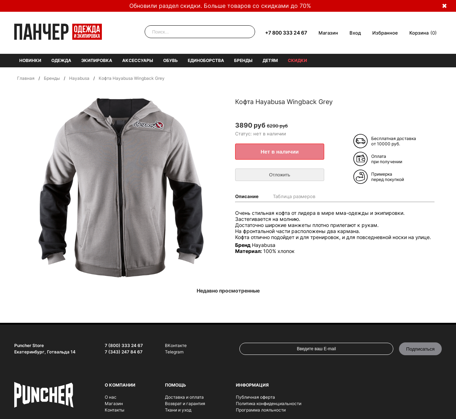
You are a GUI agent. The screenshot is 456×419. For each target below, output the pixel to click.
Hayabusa (79, 78)
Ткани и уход (178, 410)
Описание (247, 196)
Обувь (170, 60)
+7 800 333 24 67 (286, 33)
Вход (355, 33)
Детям (270, 60)
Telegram (174, 352)
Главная (26, 78)
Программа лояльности (261, 410)
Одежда (61, 60)
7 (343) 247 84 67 (123, 352)
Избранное (385, 33)
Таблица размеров (294, 196)
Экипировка (96, 60)
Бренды (243, 60)
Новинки (30, 60)
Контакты (114, 410)
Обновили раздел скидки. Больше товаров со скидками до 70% (220, 5)
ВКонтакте (176, 345)
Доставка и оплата (184, 397)
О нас (110, 397)
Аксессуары (137, 60)
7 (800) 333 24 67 (124, 345)
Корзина (419, 33)
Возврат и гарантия (185, 403)
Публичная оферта (255, 397)
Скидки (297, 60)
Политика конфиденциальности (268, 403)
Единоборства (206, 60)
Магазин (328, 33)
